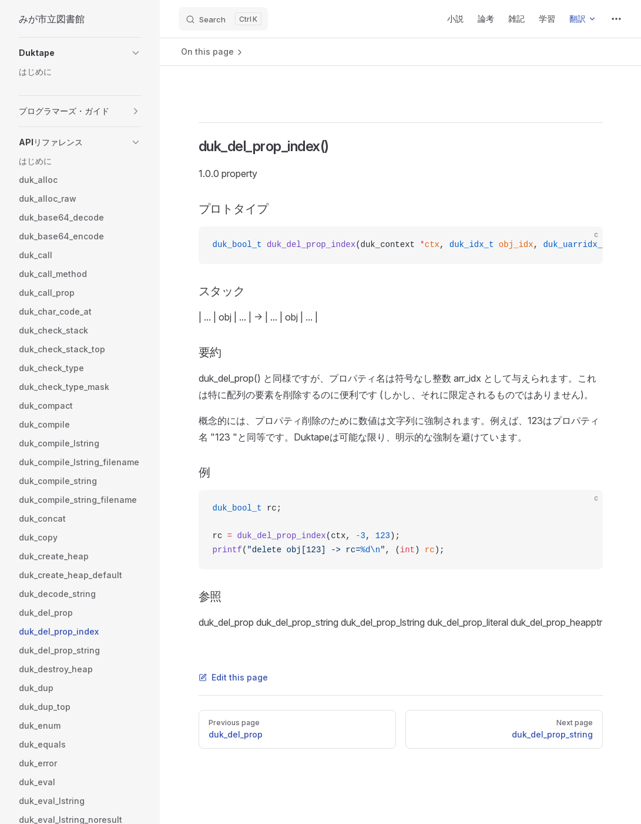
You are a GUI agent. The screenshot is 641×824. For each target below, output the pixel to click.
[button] (80, 53)
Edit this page (233, 677)
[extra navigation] (616, 19)
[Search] (223, 19)
